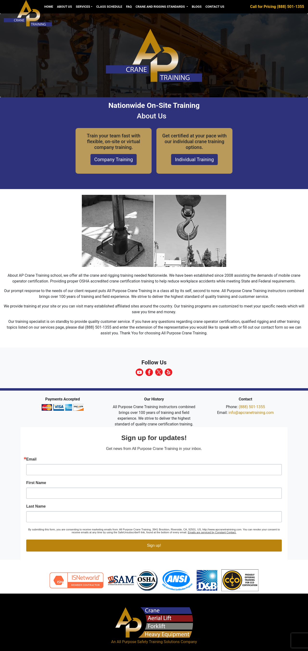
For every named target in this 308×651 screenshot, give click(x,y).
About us (64, 6)
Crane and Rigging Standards (160, 6)
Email (31, 459)
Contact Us (214, 6)
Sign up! (154, 545)
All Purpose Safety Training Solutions (148, 641)
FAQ (129, 6)
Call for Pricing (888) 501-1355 (277, 6)
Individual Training (194, 159)
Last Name (36, 506)
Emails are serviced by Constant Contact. (212, 532)
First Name (36, 483)
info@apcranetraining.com (251, 412)
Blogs (197, 6)
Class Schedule (109, 6)
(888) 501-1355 (252, 407)
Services (83, 6)
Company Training (113, 159)
